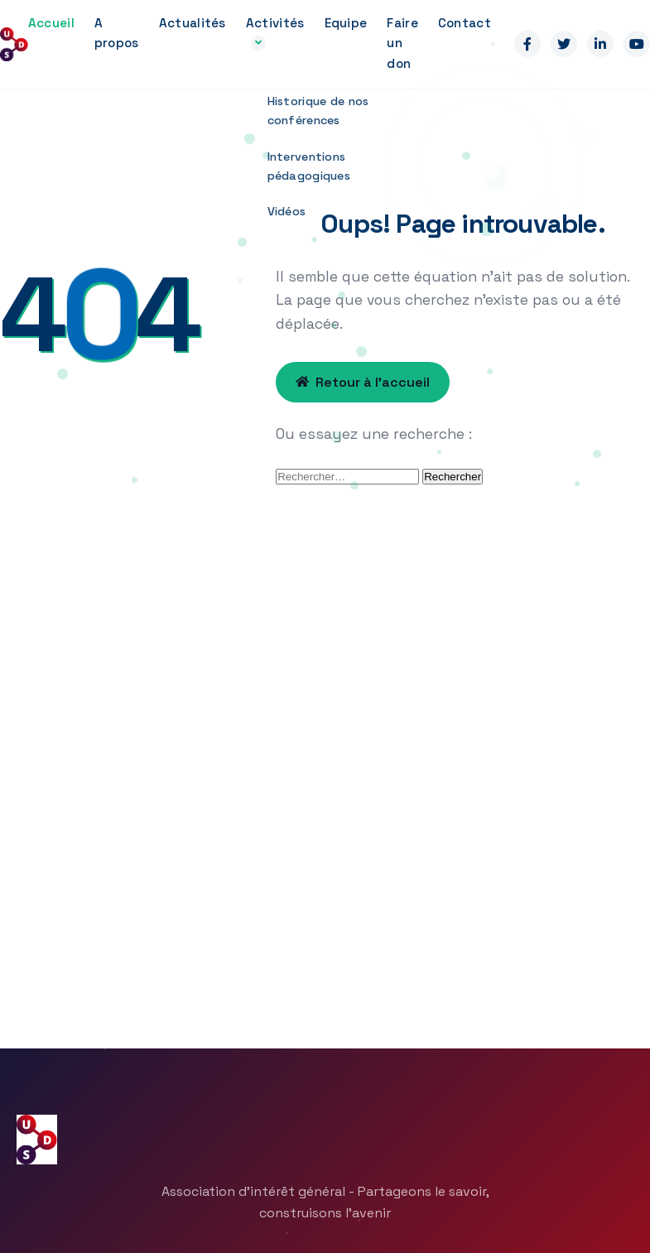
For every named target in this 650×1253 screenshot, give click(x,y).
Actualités (192, 23)
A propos (116, 33)
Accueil (51, 23)
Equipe (346, 23)
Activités (275, 23)
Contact (464, 23)
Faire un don (402, 43)
